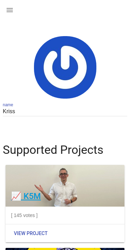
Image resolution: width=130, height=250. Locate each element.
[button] (9, 9)
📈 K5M (26, 196)
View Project (30, 233)
